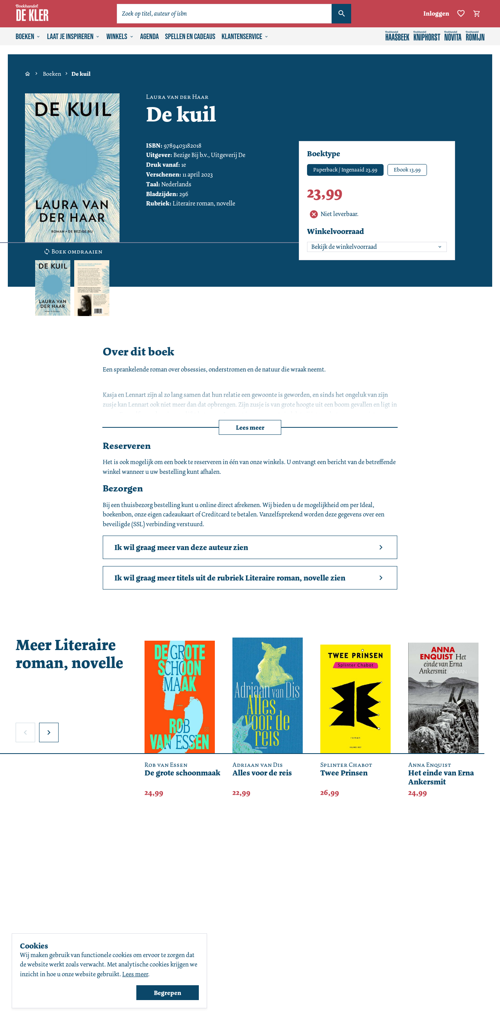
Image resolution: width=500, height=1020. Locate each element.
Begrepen (167, 993)
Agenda (149, 36)
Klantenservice (245, 36)
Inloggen (436, 13)
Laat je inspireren (73, 36)
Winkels (120, 36)
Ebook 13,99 (407, 169)
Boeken (28, 36)
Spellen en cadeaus (190, 36)
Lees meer (250, 427)
